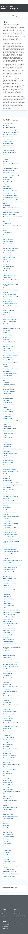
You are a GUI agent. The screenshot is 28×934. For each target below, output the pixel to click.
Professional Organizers (8, 718)
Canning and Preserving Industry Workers (12, 225)
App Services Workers (7, 148)
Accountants (6, 125)
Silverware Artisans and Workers (10, 800)
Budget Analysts (6, 205)
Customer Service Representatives (10, 319)
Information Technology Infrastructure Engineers (11, 542)
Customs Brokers (6, 323)
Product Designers (7, 709)
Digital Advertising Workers (9, 346)
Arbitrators (5, 154)
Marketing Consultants (8, 619)
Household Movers (7, 507)
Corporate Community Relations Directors (12, 296)
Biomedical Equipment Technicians (10, 190)
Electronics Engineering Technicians (10, 373)
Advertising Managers (8, 136)
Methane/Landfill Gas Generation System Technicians (12, 648)
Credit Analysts (6, 312)
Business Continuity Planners (9, 214)
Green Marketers (6, 467)
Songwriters (5, 811)
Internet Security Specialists (9, 562)
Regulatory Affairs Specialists (9, 757)
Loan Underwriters (7, 596)
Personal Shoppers (7, 684)
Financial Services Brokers (8, 430)
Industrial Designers (7, 521)
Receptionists (6, 746)
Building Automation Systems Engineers (11, 207)
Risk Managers (6, 775)
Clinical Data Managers (8, 273)
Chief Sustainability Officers (9, 257)
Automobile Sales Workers (8, 170)
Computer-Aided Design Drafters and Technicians (11, 285)
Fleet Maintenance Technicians (9, 433)
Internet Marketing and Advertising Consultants (13, 560)
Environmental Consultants (9, 384)
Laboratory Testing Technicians (9, 583)
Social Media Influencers (8, 802)
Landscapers (6, 585)
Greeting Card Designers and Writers (11, 471)
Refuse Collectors (7, 753)
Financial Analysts (7, 416)
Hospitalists (5, 505)
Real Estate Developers (8, 744)
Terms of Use (5, 928)
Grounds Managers (7, 476)
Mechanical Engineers (7, 625)
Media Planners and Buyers (9, 628)
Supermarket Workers (8, 832)
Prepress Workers (7, 702)
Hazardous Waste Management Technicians (12, 485)
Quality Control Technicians (9, 739)
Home (2, 6)
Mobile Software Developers (9, 655)
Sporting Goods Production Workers (10, 816)
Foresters (5, 442)
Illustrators (5, 514)
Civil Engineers (6, 264)
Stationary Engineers (7, 820)
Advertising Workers (7, 139)
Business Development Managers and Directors (13, 216)
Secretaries (5, 793)
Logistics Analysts (7, 601)
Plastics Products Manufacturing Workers (12, 695)
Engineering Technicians (8, 377)
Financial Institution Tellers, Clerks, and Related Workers (13, 423)
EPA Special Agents (7, 393)
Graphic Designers (7, 464)
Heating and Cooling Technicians (10, 500)
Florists (4, 435)
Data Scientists (6, 332)
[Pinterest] (18, 928)
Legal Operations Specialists (9, 589)
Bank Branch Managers (8, 177)
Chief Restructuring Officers (9, 250)
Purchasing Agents (7, 735)
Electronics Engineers (7, 375)
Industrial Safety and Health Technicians (11, 527)
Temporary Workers (7, 843)
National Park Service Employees (10, 664)
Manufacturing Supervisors (9, 614)
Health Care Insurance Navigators (10, 491)
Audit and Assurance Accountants (10, 163)
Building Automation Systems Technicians (12, 210)
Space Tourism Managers (8, 814)
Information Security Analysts (9, 536)
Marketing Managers (7, 621)
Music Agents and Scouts (8, 659)
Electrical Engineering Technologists (10, 368)
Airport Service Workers (8, 143)
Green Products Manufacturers (9, 469)
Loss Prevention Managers (8, 605)
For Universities (17, 913)
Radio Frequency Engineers (9, 742)
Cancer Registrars (7, 223)
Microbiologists (6, 650)
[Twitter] (22, 925)
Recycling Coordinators (8, 751)
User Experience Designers (8, 863)
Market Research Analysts (8, 616)
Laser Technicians (7, 587)
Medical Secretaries (7, 637)
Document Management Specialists (10, 362)
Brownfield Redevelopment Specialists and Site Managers (13, 202)
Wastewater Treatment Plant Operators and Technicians (12, 866)
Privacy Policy (5, 926)
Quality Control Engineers (8, 737)
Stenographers (6, 825)
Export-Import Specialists (8, 404)
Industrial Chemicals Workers (9, 518)
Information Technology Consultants (11, 539)
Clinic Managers (6, 268)
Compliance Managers (8, 282)
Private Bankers (6, 707)
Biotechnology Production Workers (10, 195)
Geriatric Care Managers (8, 460)
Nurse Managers (6, 668)
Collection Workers (7, 277)
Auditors (5, 166)
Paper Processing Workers (8, 677)
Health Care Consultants (8, 489)
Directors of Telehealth (8, 359)
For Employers (17, 911)
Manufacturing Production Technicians (11, 612)
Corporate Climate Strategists (9, 294)
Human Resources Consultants (9, 509)
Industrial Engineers (7, 525)
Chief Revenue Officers (8, 252)
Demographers (6, 339)
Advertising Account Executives (10, 134)
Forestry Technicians (7, 444)
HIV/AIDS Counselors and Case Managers (12, 503)
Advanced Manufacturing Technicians (11, 132)
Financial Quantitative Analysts (9, 428)
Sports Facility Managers (8, 818)
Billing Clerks (5, 184)
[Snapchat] (22, 928)
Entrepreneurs (6, 382)
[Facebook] (15, 925)
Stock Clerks (5, 827)
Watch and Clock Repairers (8, 869)
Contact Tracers (6, 287)
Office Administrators (7, 673)
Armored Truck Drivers (8, 157)
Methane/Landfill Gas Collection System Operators (11, 644)
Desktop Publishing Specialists (9, 341)
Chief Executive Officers (8, 241)
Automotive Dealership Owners (9, 172)
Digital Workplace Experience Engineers (11, 353)
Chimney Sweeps (7, 261)
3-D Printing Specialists (8, 123)
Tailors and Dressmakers (8, 836)
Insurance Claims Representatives (10, 547)
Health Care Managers (8, 494)
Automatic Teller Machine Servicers (10, 168)
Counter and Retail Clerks (8, 310)
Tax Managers (6, 838)
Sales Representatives (8, 789)
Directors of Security (7, 357)
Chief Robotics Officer (7, 255)
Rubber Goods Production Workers (10, 784)
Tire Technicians (6, 845)
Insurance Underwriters (8, 553)
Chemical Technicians (7, 234)
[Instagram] (15, 928)
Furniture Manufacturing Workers (10, 453)
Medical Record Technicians (9, 634)
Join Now (4, 915)
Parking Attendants (7, 680)
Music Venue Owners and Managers (10, 662)
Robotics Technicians (7, 782)
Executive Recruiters (7, 402)
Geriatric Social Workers (8, 462)
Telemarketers (6, 841)
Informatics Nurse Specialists (9, 532)
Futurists (5, 455)
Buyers (4, 221)
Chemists (5, 237)
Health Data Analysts (7, 498)
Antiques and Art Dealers (8, 145)
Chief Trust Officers (7, 259)
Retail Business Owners (8, 766)
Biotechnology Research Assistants (10, 197)
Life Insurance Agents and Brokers (10, 592)
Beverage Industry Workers (9, 181)
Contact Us (4, 913)
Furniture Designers (7, 451)
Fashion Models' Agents (8, 411)
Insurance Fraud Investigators (9, 549)
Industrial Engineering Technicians (10, 523)
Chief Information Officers (8, 246)
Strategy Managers (7, 829)
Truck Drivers (6, 859)
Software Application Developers (10, 807)
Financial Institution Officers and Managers (12, 420)
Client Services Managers (8, 266)
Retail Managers (6, 771)
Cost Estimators (6, 308)
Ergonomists (5, 395)
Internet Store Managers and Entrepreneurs (12, 565)
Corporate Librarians (7, 301)
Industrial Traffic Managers (8, 530)
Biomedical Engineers (7, 188)
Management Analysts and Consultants (11, 610)
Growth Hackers (6, 478)
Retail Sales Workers (7, 773)
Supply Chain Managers (8, 834)
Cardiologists (6, 228)
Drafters (5, 364)
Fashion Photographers (8, 413)
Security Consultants (7, 796)
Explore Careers (9, 6)
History (14, 15)
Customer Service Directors (9, 317)
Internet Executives (7, 558)
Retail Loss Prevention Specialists (10, 769)
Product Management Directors (10, 713)
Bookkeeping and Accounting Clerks (10, 199)
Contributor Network (18, 918)
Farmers (5, 407)
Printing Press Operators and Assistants (11, 704)
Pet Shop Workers (7, 689)
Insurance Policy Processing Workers (11, 551)
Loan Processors (6, 594)
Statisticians (5, 823)
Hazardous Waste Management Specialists (12, 482)
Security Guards (6, 798)
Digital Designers (6, 348)
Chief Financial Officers (8, 243)
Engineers (5, 380)
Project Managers (7, 720)
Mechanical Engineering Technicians (11, 623)
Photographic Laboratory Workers (10, 691)
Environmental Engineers (8, 386)
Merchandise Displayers (8, 641)
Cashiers (5, 230)
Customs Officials (7, 326)
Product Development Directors (10, 711)
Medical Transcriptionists (8, 639)
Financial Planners (7, 426)
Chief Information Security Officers (10, 248)
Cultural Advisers (6, 314)
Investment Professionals (8, 571)
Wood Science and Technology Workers (11, 873)
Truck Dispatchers (7, 857)
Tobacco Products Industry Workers (10, 848)
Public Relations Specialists (9, 733)
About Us (4, 911)
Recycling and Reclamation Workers (10, 748)
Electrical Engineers (7, 371)
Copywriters (5, 292)
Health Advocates (7, 487)
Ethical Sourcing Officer (8, 398)
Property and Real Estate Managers (10, 726)
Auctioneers (5, 161)
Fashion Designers (7, 409)
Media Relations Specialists (9, 630)
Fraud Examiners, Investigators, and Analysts (12, 448)
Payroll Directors (6, 682)
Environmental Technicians (9, 391)
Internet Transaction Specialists (10, 567)
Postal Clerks (6, 700)
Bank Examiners (6, 179)
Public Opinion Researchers (9, 730)
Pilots (4, 693)
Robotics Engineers (7, 778)
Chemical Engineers (7, 232)
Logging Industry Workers (8, 598)
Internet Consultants (7, 556)
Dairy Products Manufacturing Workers (11, 328)
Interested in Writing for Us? (20, 915)
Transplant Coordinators (8, 854)
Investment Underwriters (8, 574)
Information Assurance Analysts (10, 534)
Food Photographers (7, 437)
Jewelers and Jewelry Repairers (10, 578)
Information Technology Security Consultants (12, 544)
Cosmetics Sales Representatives (10, 303)
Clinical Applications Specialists (9, 270)
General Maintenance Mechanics (10, 457)
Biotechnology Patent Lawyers (9, 193)
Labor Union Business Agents (9, 580)
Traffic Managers (6, 852)
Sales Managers (6, 787)
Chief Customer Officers (8, 239)
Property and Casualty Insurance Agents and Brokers (12, 723)
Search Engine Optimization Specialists (11, 791)
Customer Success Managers (9, 321)
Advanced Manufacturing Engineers (10, 130)
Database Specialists (7, 335)
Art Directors (5, 159)
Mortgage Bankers (7, 657)
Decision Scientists (7, 337)
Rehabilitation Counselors (8, 760)
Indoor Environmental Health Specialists (11, 516)
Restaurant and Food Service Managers (11, 764)
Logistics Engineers (7, 603)
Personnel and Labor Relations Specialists (12, 686)
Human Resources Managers (9, 512)
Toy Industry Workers (7, 850)
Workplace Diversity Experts (9, 876)
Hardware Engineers (7, 480)
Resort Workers (6, 762)
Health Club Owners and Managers (10, 496)
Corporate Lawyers (7, 299)
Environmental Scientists (8, 389)
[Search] (26, 2)
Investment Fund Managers (9, 569)
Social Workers (6, 805)
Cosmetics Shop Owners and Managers (11, 305)
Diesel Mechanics (6, 344)
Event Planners (6, 400)
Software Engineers (7, 809)
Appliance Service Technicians (9, 152)
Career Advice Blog (6, 924)
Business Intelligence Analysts (9, 219)
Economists (5, 366)
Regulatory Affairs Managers (9, 755)
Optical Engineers (7, 675)
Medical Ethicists (6, 632)
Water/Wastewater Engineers (9, 871)
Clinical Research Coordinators (9, 275)
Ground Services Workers (8, 473)
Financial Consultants (7, 418)
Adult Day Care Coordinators (9, 127)
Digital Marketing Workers (8, 350)
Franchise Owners (7, 446)
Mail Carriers (5, 607)
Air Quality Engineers (7, 141)
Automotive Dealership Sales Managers (11, 175)
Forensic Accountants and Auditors (10, 439)
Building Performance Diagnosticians (11, 212)
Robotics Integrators (7, 780)
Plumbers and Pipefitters (8, 698)
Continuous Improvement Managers (11, 290)
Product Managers (7, 716)
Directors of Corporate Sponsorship (10, 355)
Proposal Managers (7, 728)
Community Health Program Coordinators (12, 279)
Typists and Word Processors (9, 861)
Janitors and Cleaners (7, 576)
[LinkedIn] (18, 925)
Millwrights (5, 653)
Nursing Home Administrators (9, 671)
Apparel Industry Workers (8, 150)
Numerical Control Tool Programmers (11, 666)
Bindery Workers (6, 186)
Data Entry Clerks (6, 330)
